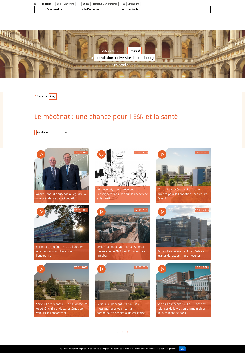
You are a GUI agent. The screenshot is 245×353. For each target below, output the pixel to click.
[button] (53, 9)
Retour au (45, 96)
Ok (182, 349)
